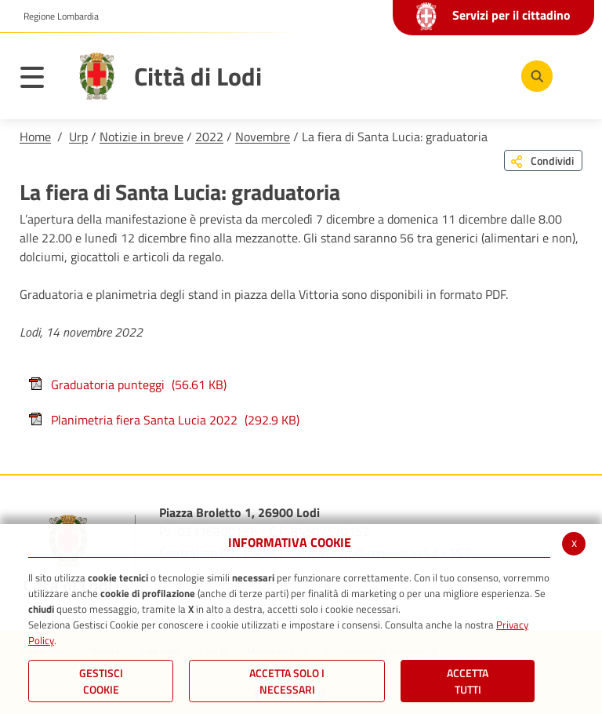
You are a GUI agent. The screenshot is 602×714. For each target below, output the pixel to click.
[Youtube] (436, 75)
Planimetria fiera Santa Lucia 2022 (163, 419)
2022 (209, 136)
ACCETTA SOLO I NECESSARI (287, 681)
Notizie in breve (141, 136)
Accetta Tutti (467, 681)
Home (35, 136)
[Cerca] (534, 76)
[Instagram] (483, 75)
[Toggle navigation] (40, 80)
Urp (78, 136)
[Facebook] (389, 75)
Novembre (262, 136)
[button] (55, 16)
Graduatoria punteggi (127, 384)
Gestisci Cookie (101, 681)
